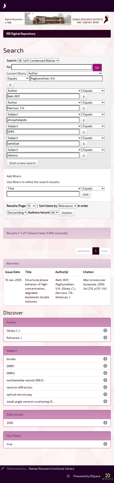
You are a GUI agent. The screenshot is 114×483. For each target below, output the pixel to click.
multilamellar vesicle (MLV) (25, 380)
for (9, 67)
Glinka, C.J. (68, 288)
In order (83, 206)
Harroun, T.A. (64, 293)
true (9, 444)
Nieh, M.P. (61, 280)
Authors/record (39, 212)
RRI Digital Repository (20, 33)
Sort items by (48, 206)
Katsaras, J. (62, 297)
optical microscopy (19, 394)
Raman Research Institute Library (51, 468)
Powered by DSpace (93, 476)
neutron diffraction (19, 387)
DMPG (11, 373)
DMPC (11, 366)
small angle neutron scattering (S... (30, 401)
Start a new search (22, 163)
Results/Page (16, 206)
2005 (10, 423)
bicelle (11, 359)
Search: (12, 60)
